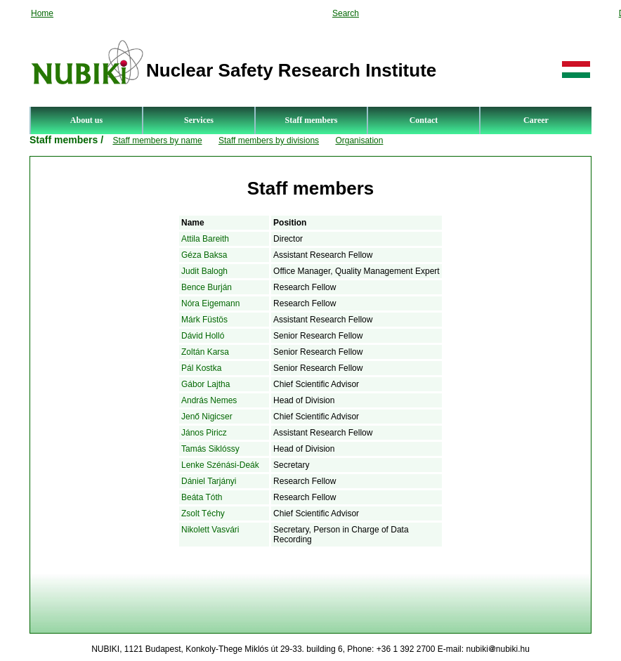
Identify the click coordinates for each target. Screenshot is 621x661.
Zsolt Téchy (203, 513)
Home (42, 13)
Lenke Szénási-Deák (220, 465)
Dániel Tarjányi (209, 481)
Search (345, 13)
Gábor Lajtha (205, 384)
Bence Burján (206, 287)
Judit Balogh (204, 271)
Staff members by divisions (268, 140)
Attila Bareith (205, 239)
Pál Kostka (201, 368)
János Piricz (204, 433)
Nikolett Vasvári (210, 530)
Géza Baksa (204, 255)
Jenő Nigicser (207, 416)
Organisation (359, 140)
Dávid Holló (202, 336)
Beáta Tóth (202, 497)
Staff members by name (157, 140)
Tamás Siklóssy (210, 449)
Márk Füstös (204, 320)
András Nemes (209, 400)
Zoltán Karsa (205, 352)
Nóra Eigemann (210, 303)
